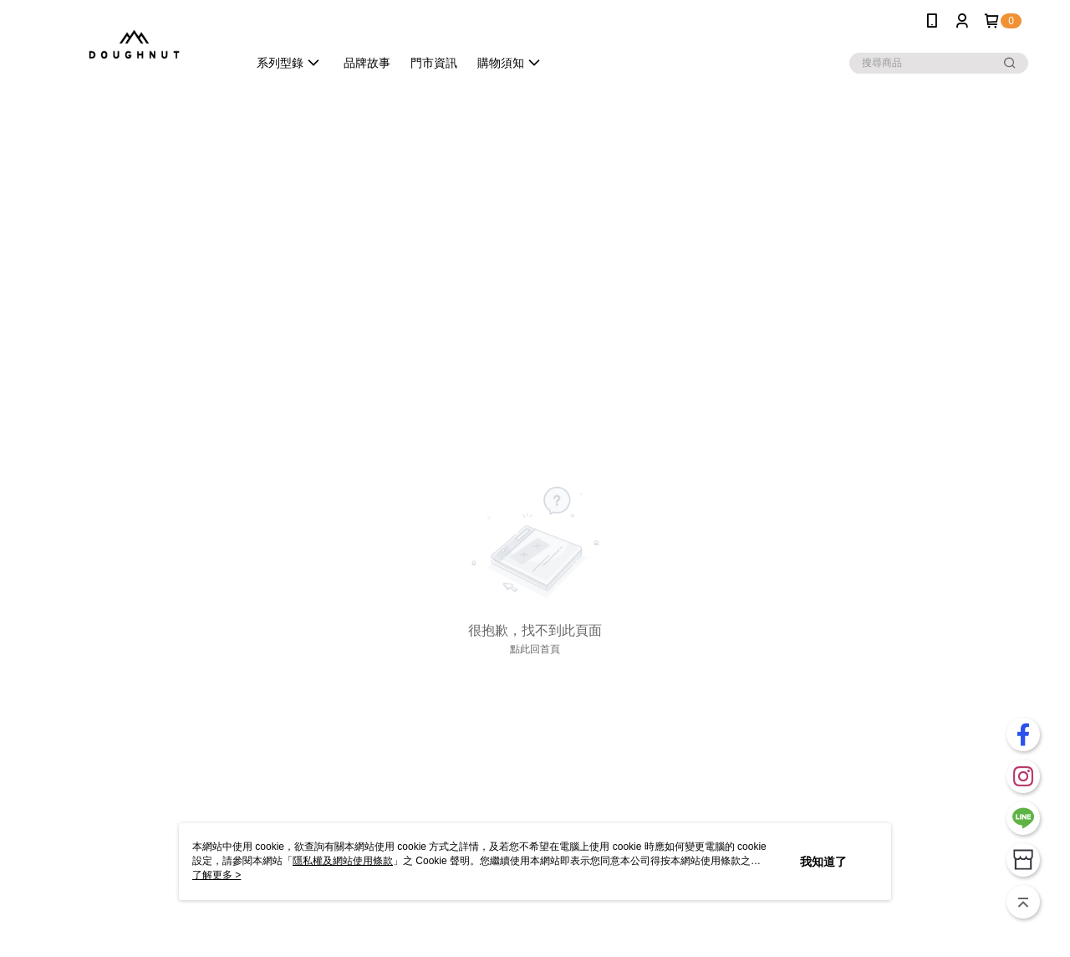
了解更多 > (216, 875)
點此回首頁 (535, 649)
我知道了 (823, 861)
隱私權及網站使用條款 (343, 861)
